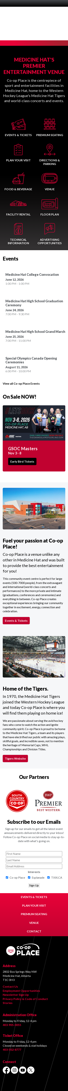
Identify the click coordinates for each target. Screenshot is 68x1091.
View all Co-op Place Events (21, 383)
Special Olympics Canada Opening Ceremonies (31, 360)
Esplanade (38, 877)
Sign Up (34, 885)
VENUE (34, 922)
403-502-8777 (12, 1049)
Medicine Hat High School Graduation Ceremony (34, 303)
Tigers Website (15, 758)
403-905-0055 (12, 1025)
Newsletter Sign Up (16, 994)
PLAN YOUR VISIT (34, 905)
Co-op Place (17, 877)
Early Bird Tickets (22, 461)
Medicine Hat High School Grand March (35, 332)
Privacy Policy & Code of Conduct (25, 999)
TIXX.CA (56, 877)
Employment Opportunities (21, 990)
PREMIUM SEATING (34, 914)
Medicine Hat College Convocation (32, 275)
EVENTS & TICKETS (34, 897)
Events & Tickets (16, 620)
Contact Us (10, 986)
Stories (8, 1003)
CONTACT (34, 931)
